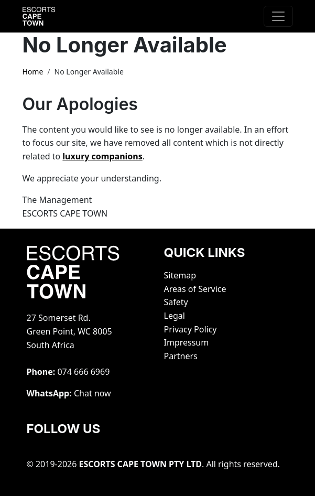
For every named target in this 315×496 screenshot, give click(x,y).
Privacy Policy (190, 329)
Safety (176, 302)
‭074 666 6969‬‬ (83, 372)
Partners (181, 356)
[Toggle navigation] (278, 16)
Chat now (92, 393)
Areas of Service (195, 289)
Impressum (186, 342)
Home (33, 72)
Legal (174, 315)
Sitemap (180, 275)
